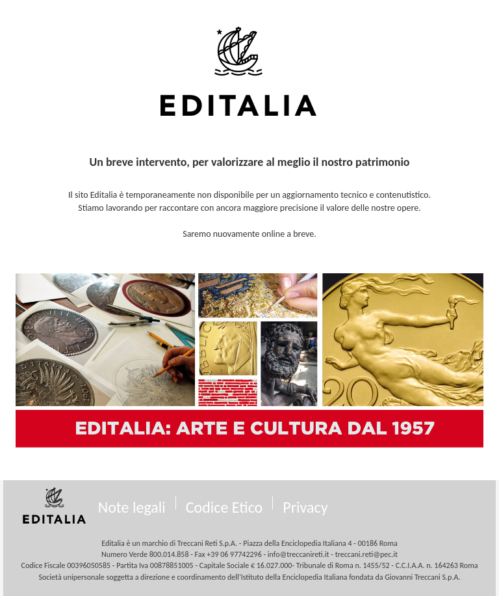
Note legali (132, 507)
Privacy (305, 507)
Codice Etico (224, 507)
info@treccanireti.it (298, 554)
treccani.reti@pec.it (366, 554)
